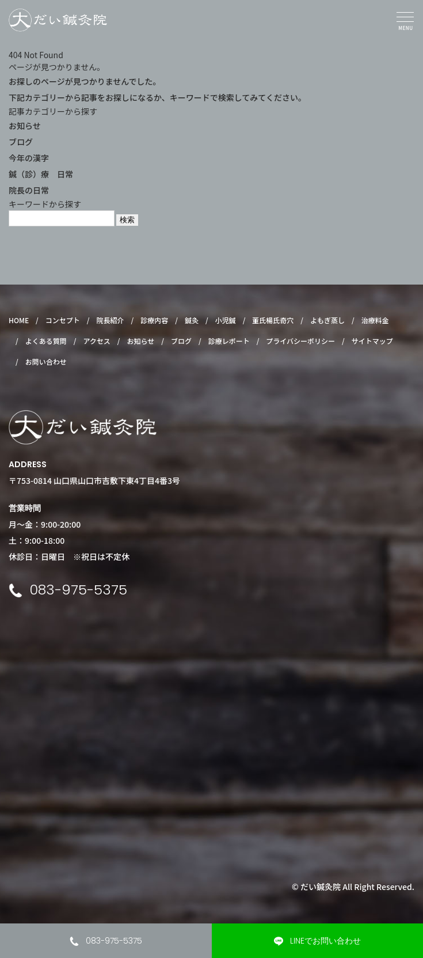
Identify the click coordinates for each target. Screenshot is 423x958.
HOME (19, 320)
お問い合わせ (46, 361)
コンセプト (62, 320)
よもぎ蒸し (327, 320)
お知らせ (25, 125)
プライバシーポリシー (300, 341)
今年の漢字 (29, 158)
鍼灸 (192, 320)
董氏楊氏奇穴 (273, 320)
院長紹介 (110, 320)
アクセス (96, 341)
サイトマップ (372, 341)
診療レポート (229, 341)
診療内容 (154, 320)
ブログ (21, 141)
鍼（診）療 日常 (41, 174)
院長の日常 (29, 190)
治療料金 (375, 320)
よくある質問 (46, 341)
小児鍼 (225, 320)
